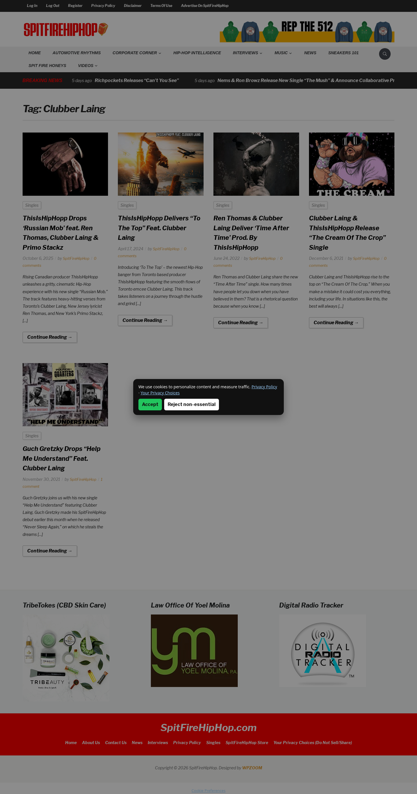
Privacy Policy (264, 386)
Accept (150, 404)
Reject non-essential (191, 404)
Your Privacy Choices (160, 393)
